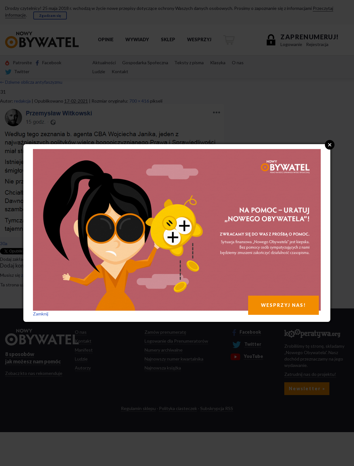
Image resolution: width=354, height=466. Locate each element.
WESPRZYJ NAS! (283, 305)
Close (329, 145)
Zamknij (40, 313)
